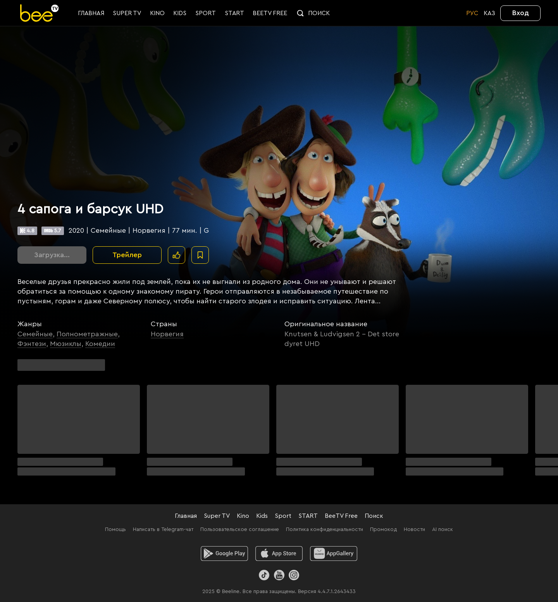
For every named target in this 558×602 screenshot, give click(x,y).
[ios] (279, 553)
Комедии (100, 343)
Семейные (35, 333)
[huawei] (334, 553)
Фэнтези (31, 343)
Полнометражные (87, 333)
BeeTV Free (341, 516)
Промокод (383, 529)
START (308, 516)
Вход (520, 12)
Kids (262, 516)
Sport (283, 516)
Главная (186, 516)
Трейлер (127, 254)
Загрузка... (52, 254)
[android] (224, 553)
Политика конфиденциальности (324, 529)
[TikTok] (264, 575)
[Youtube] (279, 575)
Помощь (115, 529)
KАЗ (489, 13)
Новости (414, 529)
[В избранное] (200, 255)
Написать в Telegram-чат (163, 529)
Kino (243, 516)
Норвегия (167, 333)
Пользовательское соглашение (239, 529)
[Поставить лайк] (176, 255)
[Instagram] (294, 575)
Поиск (374, 516)
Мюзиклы (65, 343)
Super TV (217, 516)
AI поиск (442, 529)
